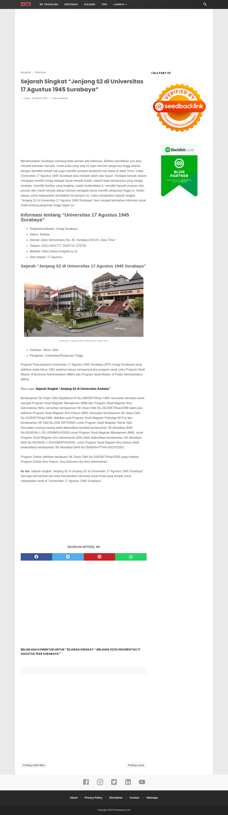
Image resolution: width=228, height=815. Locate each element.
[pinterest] (99, 557)
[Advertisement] (114, 39)
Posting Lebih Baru (34, 765)
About (73, 797)
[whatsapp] (131, 557)
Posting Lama (136, 765)
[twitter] (68, 557)
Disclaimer (116, 797)
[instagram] (100, 784)
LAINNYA (118, 4)
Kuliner (89, 4)
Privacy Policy (93, 797)
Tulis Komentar (60, 98)
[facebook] (36, 557)
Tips (104, 4)
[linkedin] (128, 784)
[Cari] (205, 5)
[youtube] (142, 784)
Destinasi (71, 4)
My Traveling (49, 4)
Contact (134, 797)
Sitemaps (152, 797)
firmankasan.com (121, 810)
